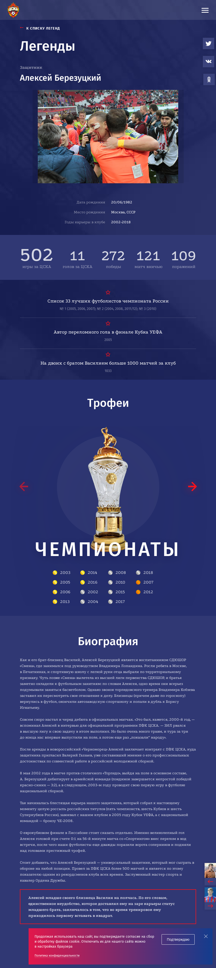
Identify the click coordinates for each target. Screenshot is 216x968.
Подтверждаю (178, 939)
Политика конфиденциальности (57, 955)
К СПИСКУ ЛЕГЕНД (40, 28)
